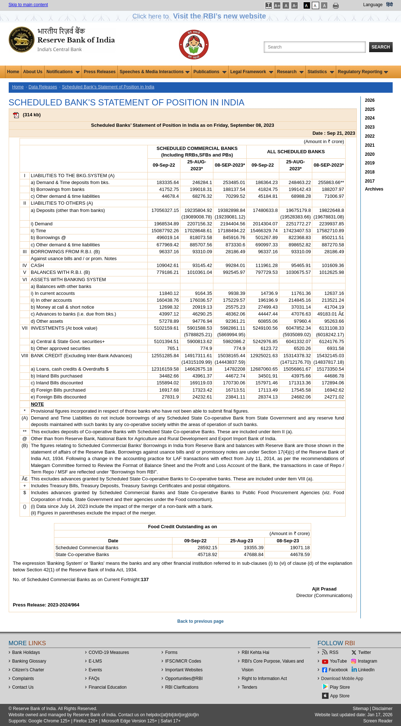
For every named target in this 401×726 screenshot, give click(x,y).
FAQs (94, 678)
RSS (334, 652)
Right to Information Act (264, 678)
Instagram (367, 661)
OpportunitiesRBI (184, 678)
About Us (32, 71)
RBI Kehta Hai (255, 652)
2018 (370, 172)
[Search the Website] (315, 47)
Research (290, 71)
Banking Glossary (29, 661)
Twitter (364, 652)
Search (381, 47)
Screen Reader (378, 720)
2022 (370, 136)
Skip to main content (28, 4)
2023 (370, 127)
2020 (370, 154)
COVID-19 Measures (109, 652)
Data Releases (43, 86)
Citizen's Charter (28, 669)
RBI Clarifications (182, 687)
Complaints (23, 678)
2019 (370, 163)
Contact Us (23, 687)
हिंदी (389, 4)
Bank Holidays (26, 652)
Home (13, 71)
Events (95, 669)
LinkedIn (366, 669)
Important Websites (183, 669)
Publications (209, 71)
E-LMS (95, 661)
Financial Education (108, 687)
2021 (370, 145)
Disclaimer (382, 708)
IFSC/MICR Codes (183, 661)
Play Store (340, 687)
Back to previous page (200, 621)
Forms (171, 652)
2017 (370, 181)
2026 (370, 100)
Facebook (338, 669)
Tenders (249, 687)
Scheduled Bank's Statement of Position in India (108, 86)
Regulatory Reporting (363, 71)
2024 (370, 118)
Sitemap (361, 708)
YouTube (338, 661)
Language (373, 4)
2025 (370, 109)
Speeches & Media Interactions (154, 71)
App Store (340, 695)
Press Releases (100, 71)
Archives (374, 189)
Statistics (321, 71)
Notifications (63, 71)
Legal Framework (251, 71)
